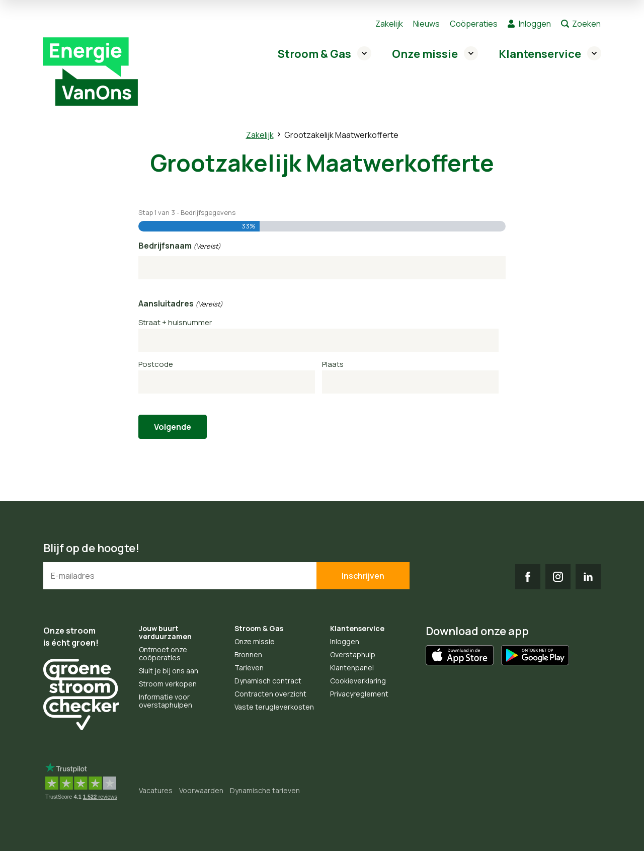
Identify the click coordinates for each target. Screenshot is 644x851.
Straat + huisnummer (175, 322)
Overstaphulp (352, 654)
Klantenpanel (352, 667)
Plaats (333, 364)
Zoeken (586, 23)
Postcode (155, 364)
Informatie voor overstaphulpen (165, 701)
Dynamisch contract (267, 680)
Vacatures (156, 790)
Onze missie (425, 53)
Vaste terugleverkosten (274, 707)
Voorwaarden (201, 790)
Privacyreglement (359, 694)
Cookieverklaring (358, 680)
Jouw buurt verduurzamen (165, 632)
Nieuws (426, 23)
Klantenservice (540, 53)
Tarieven (249, 667)
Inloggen (535, 23)
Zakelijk (389, 23)
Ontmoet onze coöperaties (163, 653)
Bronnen (248, 654)
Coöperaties (474, 23)
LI (588, 576)
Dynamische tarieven (265, 790)
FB (527, 576)
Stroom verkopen (168, 683)
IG (558, 576)
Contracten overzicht (270, 694)
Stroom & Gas (314, 53)
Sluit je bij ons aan (168, 670)
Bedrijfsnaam (179, 246)
